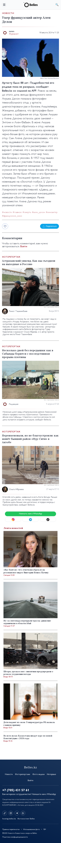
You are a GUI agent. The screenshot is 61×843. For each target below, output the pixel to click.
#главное (17, 212)
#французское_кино (12, 216)
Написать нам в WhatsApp (30, 514)
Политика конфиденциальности (15, 837)
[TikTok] (4, 813)
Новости (8, 13)
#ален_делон (38, 212)
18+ (44, 829)
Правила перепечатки (11, 829)
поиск (57, 4)
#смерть (27, 212)
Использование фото (31, 829)
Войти (23, 246)
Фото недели (38, 774)
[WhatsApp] (23, 813)
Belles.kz (7, 91)
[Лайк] (5, 226)
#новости (7, 212)
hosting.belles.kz (9, 819)
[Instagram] (10, 813)
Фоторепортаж (11, 257)
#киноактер (52, 212)
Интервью (51, 774)
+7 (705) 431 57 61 (15, 790)
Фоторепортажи (22, 774)
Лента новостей (13, 528)
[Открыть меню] (4, 4)
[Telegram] (17, 813)
